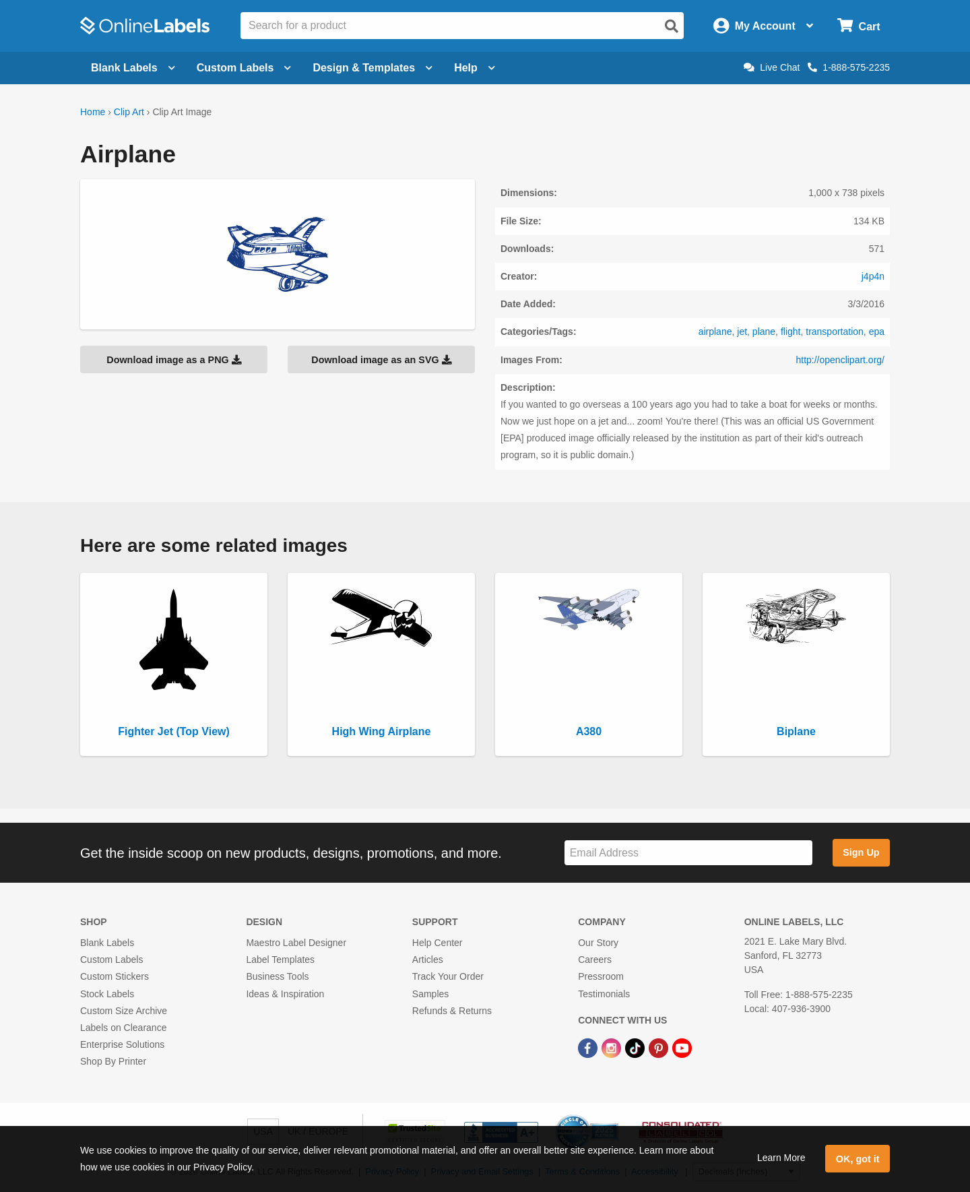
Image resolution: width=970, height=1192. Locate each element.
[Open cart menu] (858, 26)
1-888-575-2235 (849, 67)
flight (791, 331)
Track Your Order (448, 976)
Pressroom (601, 976)
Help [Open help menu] (474, 67)
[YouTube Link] (682, 1047)
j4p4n (873, 276)
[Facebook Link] (589, 1047)
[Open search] (671, 26)
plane (763, 331)
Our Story (598, 942)
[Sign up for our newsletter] (688, 852)
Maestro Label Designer (296, 942)
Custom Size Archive (123, 1010)
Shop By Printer (113, 1061)
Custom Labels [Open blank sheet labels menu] (244, 67)
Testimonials (604, 994)
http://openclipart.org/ (840, 359)
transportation (835, 331)
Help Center (437, 942)
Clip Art (129, 111)
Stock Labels (107, 994)
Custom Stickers (114, 976)
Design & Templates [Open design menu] (372, 67)
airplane (715, 331)
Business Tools (277, 976)
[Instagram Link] (613, 1047)
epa (876, 331)
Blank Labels (107, 942)
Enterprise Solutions (122, 1044)
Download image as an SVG (381, 359)
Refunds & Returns (452, 1010)
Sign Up (861, 852)
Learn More (781, 1157)
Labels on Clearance (123, 1027)
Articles (427, 959)
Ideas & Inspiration (285, 994)
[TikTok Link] (636, 1047)
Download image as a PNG (173, 359)
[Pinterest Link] (660, 1047)
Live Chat (772, 67)
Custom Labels (111, 959)
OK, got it (858, 1159)
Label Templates (280, 959)
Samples (430, 994)
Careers (595, 959)
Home (92, 111)
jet (742, 331)
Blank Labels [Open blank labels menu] (133, 67)
